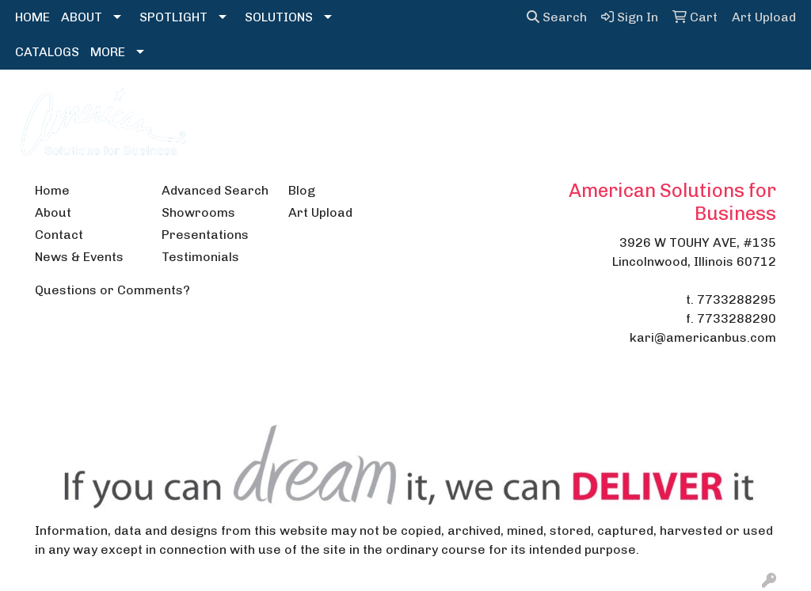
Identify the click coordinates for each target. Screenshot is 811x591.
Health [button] (588, 104)
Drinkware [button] (373, 104)
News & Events (79, 256)
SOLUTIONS (279, 17)
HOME (32, 17)
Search (557, 17)
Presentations (205, 234)
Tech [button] (710, 104)
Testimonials (200, 256)
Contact (59, 234)
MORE (107, 51)
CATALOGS (47, 51)
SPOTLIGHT (173, 17)
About (53, 212)
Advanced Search (215, 190)
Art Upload (320, 212)
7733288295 (736, 299)
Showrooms (198, 212)
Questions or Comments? (112, 289)
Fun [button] (442, 104)
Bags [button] (299, 104)
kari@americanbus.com (703, 337)
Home (52, 190)
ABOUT (81, 17)
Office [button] (651, 104)
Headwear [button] (511, 104)
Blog (301, 190)
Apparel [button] (233, 104)
